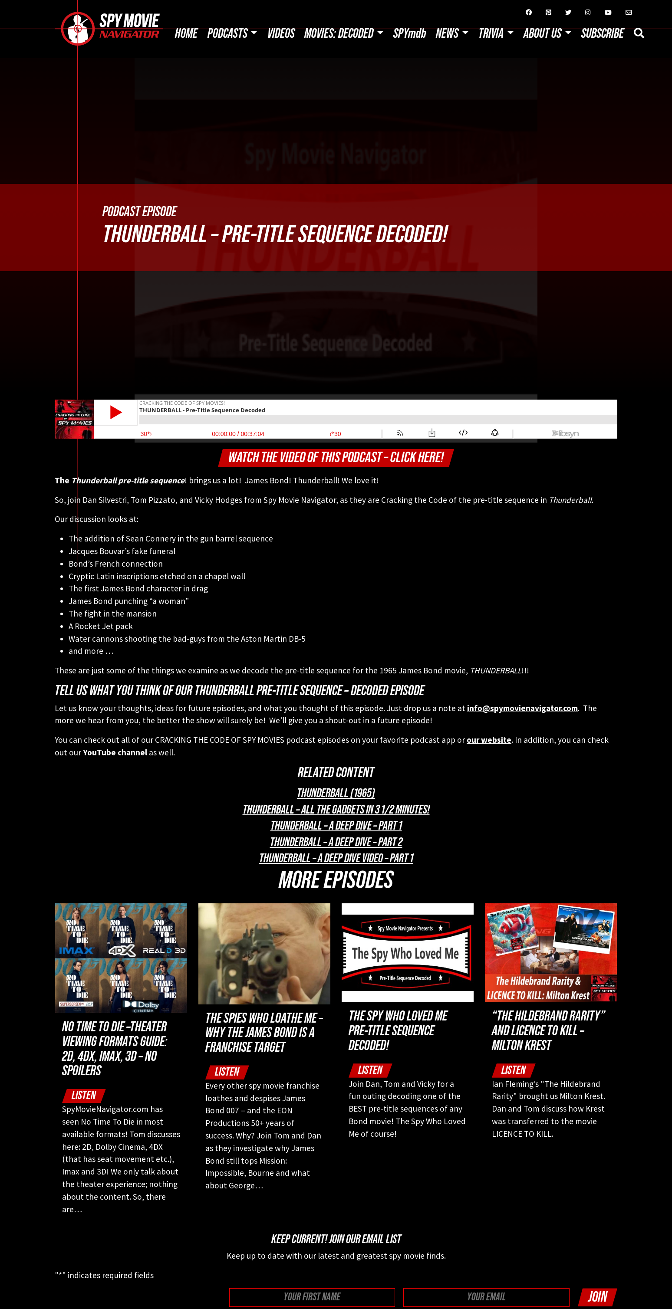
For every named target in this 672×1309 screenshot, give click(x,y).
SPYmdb (409, 33)
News (447, 33)
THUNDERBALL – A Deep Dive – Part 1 (336, 826)
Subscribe (602, 33)
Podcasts (227, 33)
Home (186, 33)
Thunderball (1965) (336, 793)
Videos (281, 33)
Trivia (491, 33)
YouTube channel (115, 752)
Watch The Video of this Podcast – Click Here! (336, 457)
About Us (542, 33)
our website (489, 740)
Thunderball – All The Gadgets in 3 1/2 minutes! (336, 810)
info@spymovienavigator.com (522, 708)
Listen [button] (84, 1095)
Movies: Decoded (338, 33)
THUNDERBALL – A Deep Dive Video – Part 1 (336, 858)
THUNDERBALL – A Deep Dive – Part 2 (336, 842)
